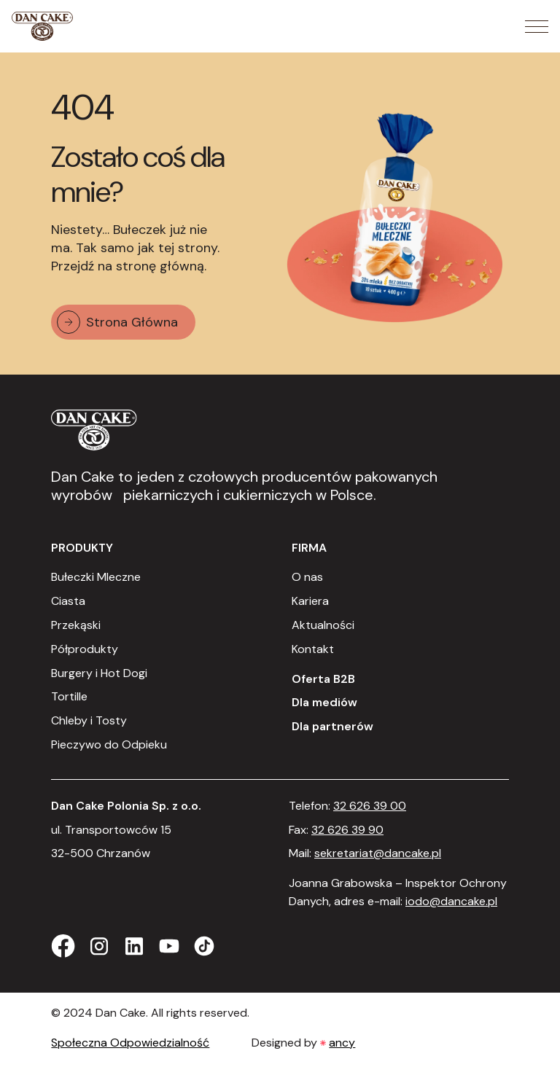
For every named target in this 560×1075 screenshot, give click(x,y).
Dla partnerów (332, 726)
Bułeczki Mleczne (96, 577)
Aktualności (323, 625)
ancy (342, 1042)
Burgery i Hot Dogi (99, 673)
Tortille (69, 696)
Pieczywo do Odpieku (109, 744)
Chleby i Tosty (89, 720)
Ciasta (68, 601)
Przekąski (76, 625)
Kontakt (313, 649)
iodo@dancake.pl (451, 901)
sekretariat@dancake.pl (377, 853)
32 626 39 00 (369, 805)
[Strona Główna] (42, 26)
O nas (307, 577)
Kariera (310, 601)
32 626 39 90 (347, 829)
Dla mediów (324, 702)
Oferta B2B (323, 679)
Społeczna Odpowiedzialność (130, 1042)
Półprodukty (84, 649)
